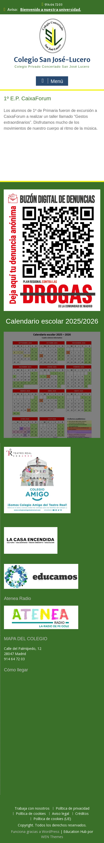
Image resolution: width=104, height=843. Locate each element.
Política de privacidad (72, 808)
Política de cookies (31, 813)
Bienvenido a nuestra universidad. (50, 9)
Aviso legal (60, 813)
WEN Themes (52, 836)
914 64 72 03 (53, 4)
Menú (51, 81)
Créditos (82, 813)
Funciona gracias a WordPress (35, 831)
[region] (52, 151)
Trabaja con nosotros (32, 808)
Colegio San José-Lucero (52, 60)
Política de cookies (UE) (52, 819)
